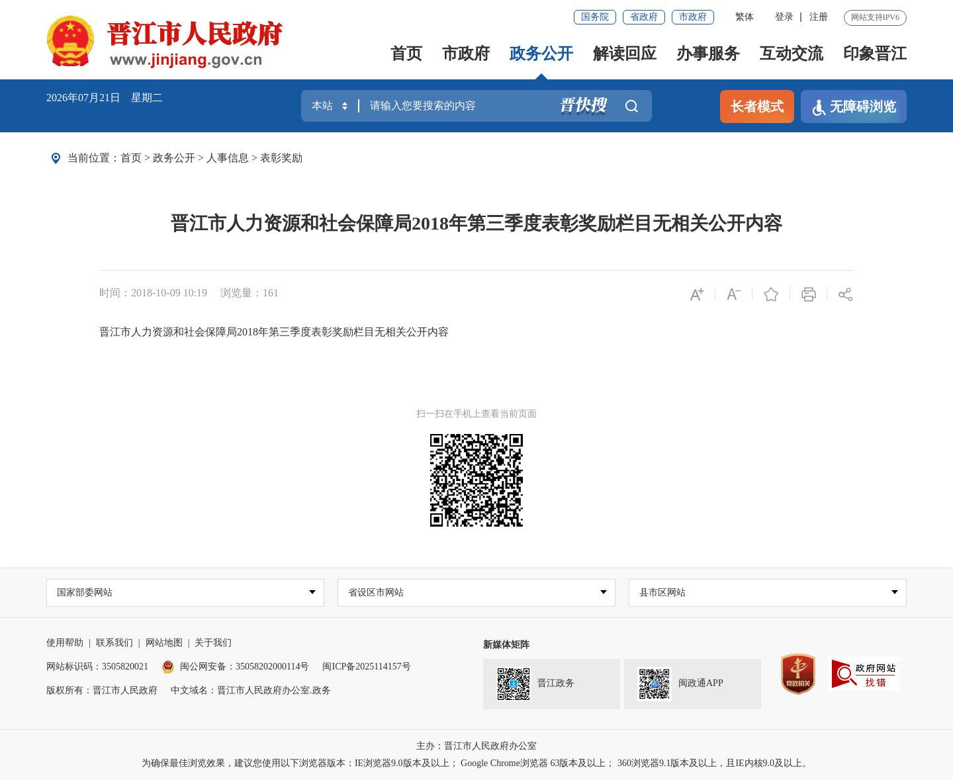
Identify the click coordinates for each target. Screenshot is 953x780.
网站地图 (164, 643)
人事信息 (227, 157)
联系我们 (114, 643)
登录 (784, 17)
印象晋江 (875, 53)
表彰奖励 (281, 157)
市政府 (693, 17)
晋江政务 (535, 684)
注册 (818, 17)
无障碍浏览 (853, 107)
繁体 (744, 17)
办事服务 (708, 53)
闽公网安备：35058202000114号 (235, 667)
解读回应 (625, 53)
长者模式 (757, 106)
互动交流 (791, 53)
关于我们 (213, 643)
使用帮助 (64, 643)
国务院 (595, 17)
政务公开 (541, 53)
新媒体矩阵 (506, 645)
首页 (406, 53)
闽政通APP (680, 684)
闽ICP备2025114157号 (366, 667)
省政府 (644, 17)
